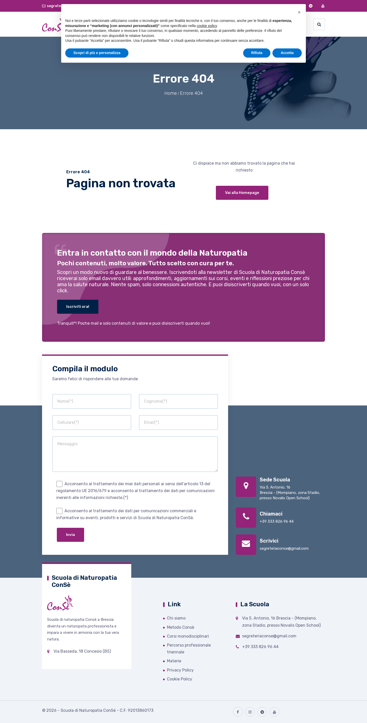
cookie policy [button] (207, 26)
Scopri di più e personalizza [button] (96, 53)
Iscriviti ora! (77, 306)
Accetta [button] (287, 53)
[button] (299, 12)
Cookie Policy (179, 679)
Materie (174, 661)
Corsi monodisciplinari (188, 636)
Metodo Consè (180, 627)
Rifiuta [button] (257, 53)
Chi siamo (176, 618)
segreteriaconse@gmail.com (284, 548)
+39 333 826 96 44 (277, 521)
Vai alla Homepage (242, 192)
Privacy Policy (180, 670)
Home (170, 93)
